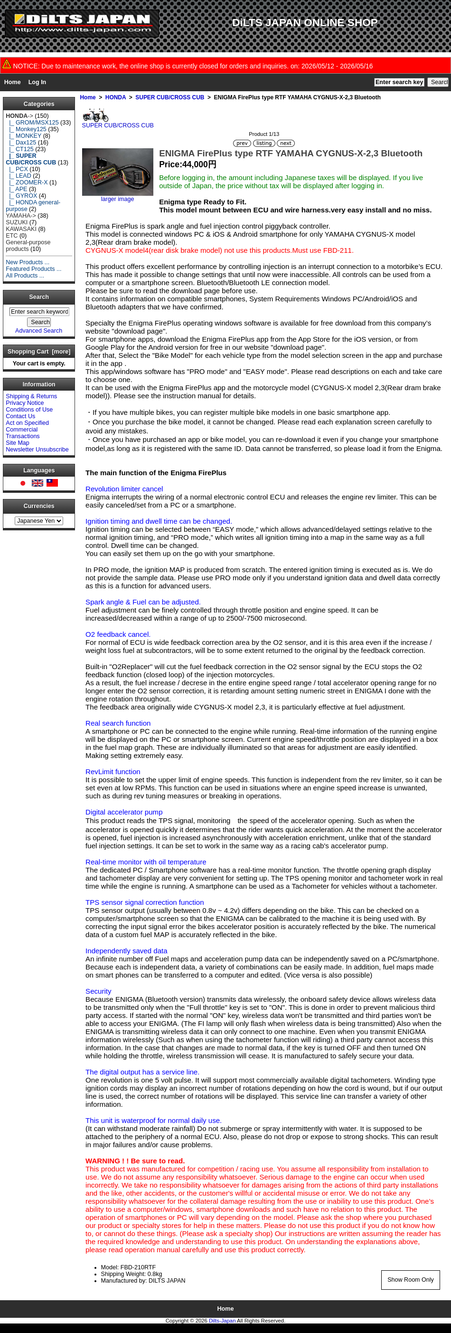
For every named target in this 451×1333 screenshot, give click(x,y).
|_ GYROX (21, 195)
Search (39, 297)
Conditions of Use (29, 409)
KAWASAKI (21, 229)
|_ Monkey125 (26, 129)
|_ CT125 (19, 149)
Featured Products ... (33, 269)
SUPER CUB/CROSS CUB (169, 97)
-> (19, 116)
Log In (37, 82)
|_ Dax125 (21, 142)
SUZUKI (17, 222)
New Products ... (27, 262)
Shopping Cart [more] (39, 351)
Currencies (39, 506)
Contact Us (20, 416)
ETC (12, 235)
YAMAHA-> (21, 215)
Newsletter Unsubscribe (37, 449)
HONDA (115, 97)
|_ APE (16, 189)
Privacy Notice (25, 403)
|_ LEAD (18, 176)
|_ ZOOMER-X (26, 182)
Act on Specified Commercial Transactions (27, 430)
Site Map (17, 443)
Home (12, 82)
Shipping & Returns (31, 396)
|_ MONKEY (23, 136)
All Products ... (25, 275)
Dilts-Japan (222, 1320)
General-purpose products (28, 245)
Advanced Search (38, 330)
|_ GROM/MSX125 (32, 122)
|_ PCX (17, 169)
